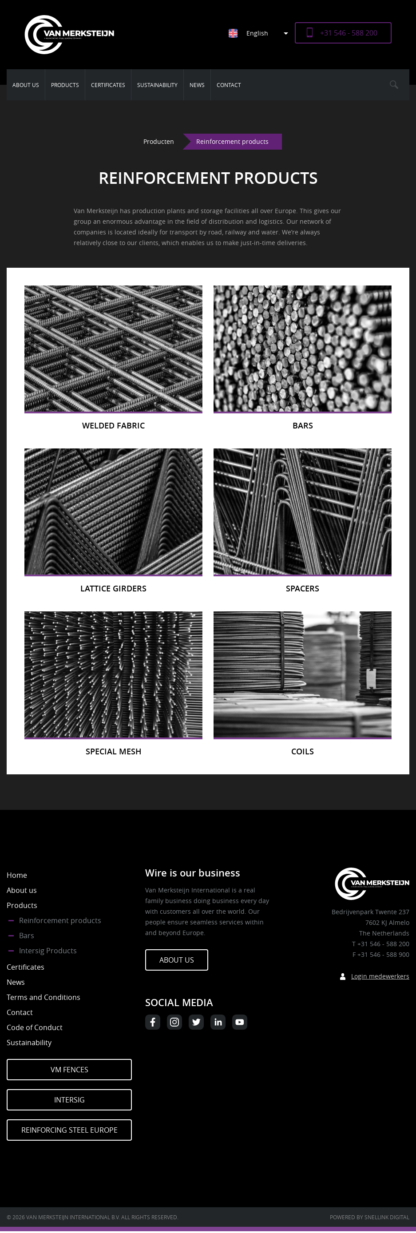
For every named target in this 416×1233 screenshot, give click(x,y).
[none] (255, 33)
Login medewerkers (380, 976)
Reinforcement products (60, 920)
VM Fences (69, 1069)
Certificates (108, 84)
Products (65, 84)
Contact (229, 84)
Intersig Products (48, 950)
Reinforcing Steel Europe (69, 1130)
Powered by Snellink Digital (369, 1217)
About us (25, 84)
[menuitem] (261, 33)
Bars (26, 935)
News (197, 84)
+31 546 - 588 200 (348, 33)
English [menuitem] (257, 33)
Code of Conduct (35, 1027)
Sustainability (157, 84)
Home (17, 875)
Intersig (69, 1100)
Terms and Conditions (43, 997)
